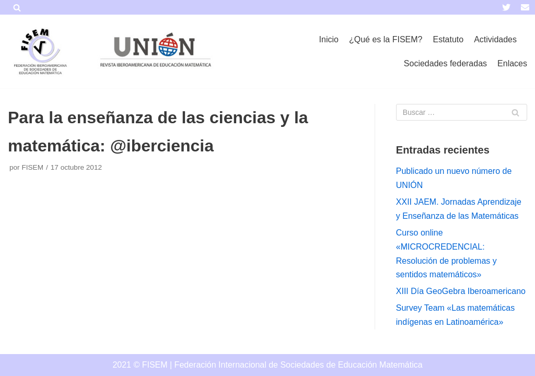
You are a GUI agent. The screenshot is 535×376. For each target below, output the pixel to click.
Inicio (329, 39)
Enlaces (512, 63)
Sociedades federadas (445, 63)
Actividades (495, 39)
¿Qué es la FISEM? (386, 39)
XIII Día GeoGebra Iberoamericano (461, 291)
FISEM (32, 167)
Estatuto (448, 39)
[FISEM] (39, 51)
